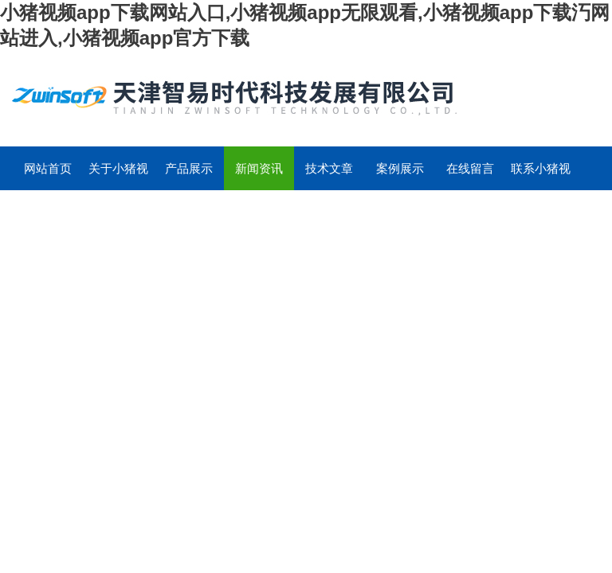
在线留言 (470, 168)
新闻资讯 (259, 168)
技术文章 (329, 168)
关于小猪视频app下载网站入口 (118, 176)
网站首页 (48, 168)
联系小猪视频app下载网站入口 (541, 176)
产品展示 (189, 168)
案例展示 (400, 168)
